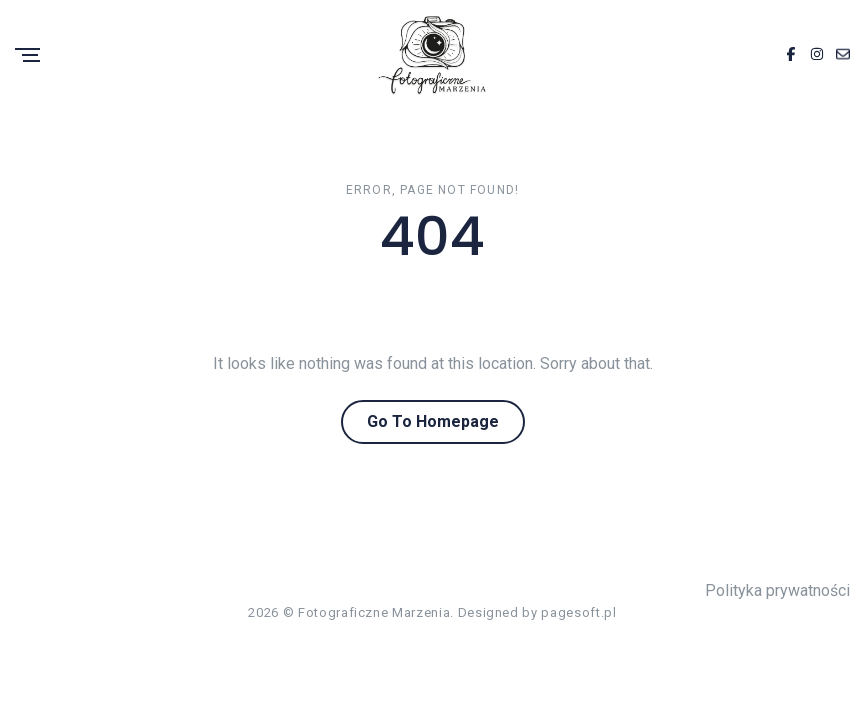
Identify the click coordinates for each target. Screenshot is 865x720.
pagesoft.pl (578, 612)
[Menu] (27, 56)
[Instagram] (817, 55)
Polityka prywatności (777, 590)
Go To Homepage (433, 421)
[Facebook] (791, 55)
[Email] (843, 55)
